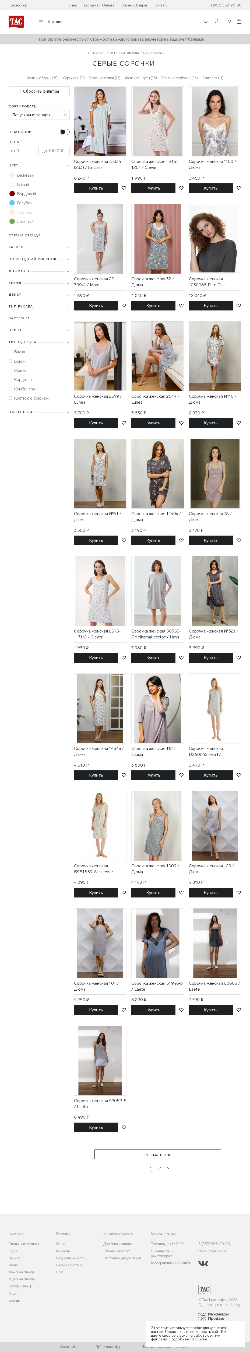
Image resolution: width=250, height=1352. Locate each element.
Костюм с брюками (30, 398)
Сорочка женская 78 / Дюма (210, 516)
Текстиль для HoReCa (168, 1244)
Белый (19, 184)
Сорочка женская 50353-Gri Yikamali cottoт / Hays (156, 634)
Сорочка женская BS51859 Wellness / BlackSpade (93, 869)
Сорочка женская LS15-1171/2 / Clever (97, 634)
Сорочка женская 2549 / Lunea (155, 399)
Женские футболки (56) (179, 78)
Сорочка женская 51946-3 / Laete (157, 986)
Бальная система (69, 1265)
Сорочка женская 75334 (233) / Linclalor (97, 164)
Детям (13, 1265)
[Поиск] (205, 22)
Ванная (14, 1258)
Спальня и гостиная (24, 1244)
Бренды (14, 1300)
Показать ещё (157, 1154)
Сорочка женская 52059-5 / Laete (100, 1103)
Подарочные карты (70, 1258)
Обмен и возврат (116, 1251)
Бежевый (21, 175)
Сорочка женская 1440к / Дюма (156, 516)
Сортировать (23, 106)
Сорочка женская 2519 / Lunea (98, 399)
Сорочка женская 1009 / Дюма (155, 868)
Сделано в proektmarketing (219, 1305)
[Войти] (217, 22)
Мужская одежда (22, 1279)
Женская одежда (22, 1272)
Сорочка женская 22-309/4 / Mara (94, 281)
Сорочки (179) (74, 78)
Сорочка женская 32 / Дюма (152, 281)
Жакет (18, 370)
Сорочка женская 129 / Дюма (211, 868)
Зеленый (21, 221)
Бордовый (22, 193)
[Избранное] (228, 22)
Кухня (13, 1251)
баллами (196, 39)
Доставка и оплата (117, 1244)
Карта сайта (69, 1347)
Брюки (18, 361)
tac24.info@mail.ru (212, 1251)
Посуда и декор (20, 1286)
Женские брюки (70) (43, 78)
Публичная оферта (110, 1347)
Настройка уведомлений (122, 1258)
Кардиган (20, 379)
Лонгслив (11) (212, 78)
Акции (13, 1293)
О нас (73, 5)
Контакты (161, 5)
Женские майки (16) (105, 78)
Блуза (17, 351)
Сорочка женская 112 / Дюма (153, 751)
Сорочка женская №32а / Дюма (213, 634)
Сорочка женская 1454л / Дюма (99, 751)
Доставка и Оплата (99, 5)
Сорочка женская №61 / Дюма (97, 516)
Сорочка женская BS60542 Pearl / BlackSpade (206, 752)
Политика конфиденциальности (166, 1347)
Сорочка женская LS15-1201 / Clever (154, 164)
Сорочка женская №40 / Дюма (213, 399)
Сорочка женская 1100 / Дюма (212, 164)
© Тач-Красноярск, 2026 (217, 1300)
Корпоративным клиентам (171, 1263)
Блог (60, 1272)
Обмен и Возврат (134, 5)
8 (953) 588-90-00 (225, 5)
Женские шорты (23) (141, 78)
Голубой (21, 202)
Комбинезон (23, 389)
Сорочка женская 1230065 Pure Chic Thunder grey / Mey (207, 282)
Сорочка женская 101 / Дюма (96, 986)
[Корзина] (238, 22)
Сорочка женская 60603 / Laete (214, 986)
